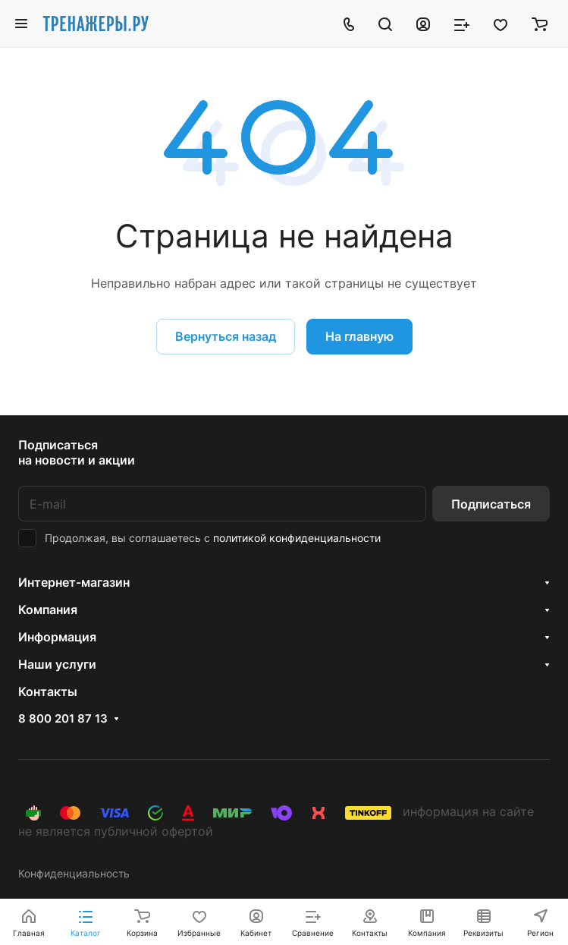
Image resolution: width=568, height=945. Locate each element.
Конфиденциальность (74, 873)
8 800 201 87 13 (63, 719)
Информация (57, 636)
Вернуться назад (225, 336)
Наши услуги (57, 664)
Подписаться (491, 504)
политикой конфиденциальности (297, 537)
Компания (47, 609)
